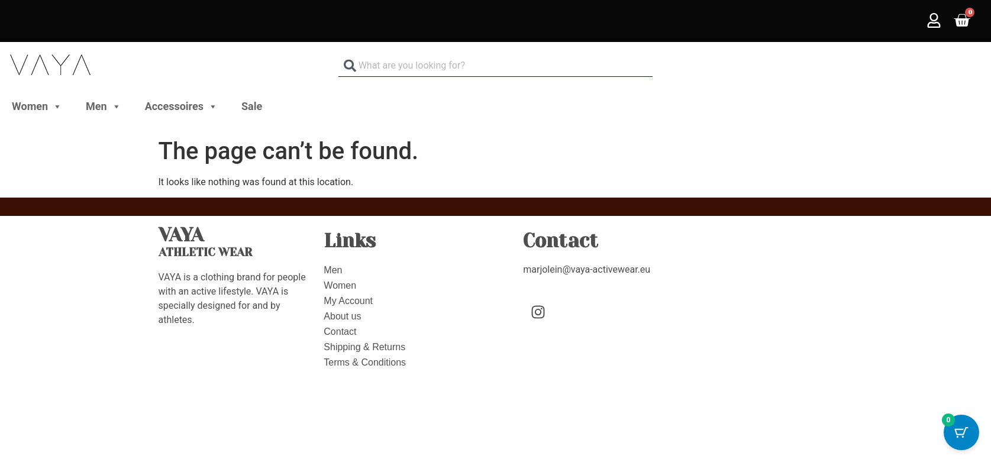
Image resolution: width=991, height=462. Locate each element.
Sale (251, 106)
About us (342, 316)
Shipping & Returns (364, 347)
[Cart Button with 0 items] (961, 432)
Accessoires (181, 106)
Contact (340, 332)
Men (103, 106)
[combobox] (495, 65)
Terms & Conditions (365, 362)
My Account (348, 301)
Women (37, 106)
